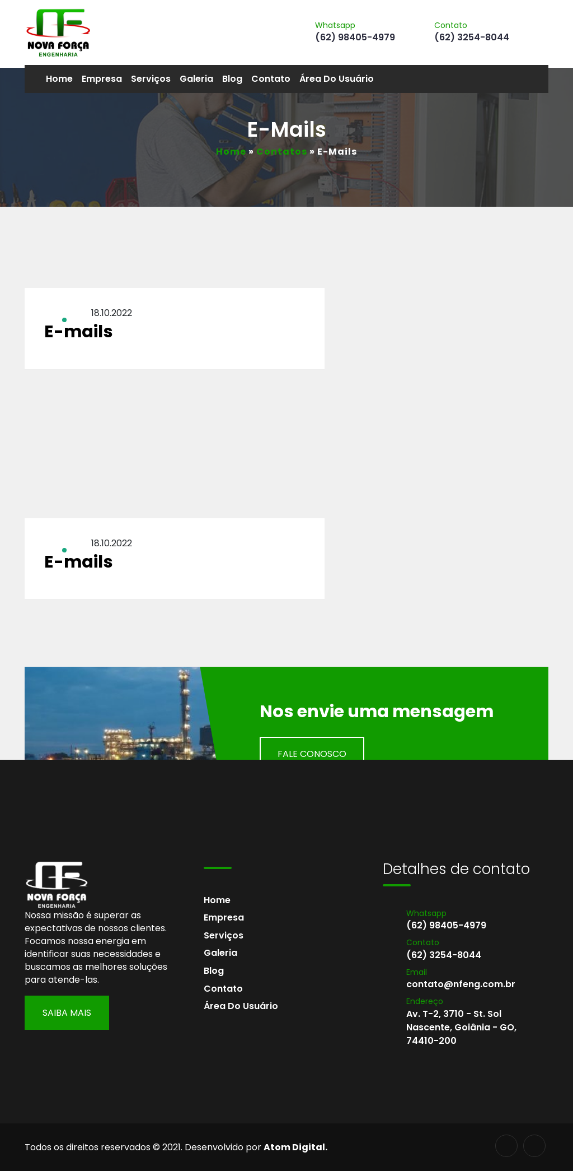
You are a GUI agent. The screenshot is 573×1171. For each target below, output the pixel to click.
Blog (232, 78)
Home (59, 78)
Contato (270, 78)
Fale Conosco (312, 753)
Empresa (102, 78)
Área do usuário (336, 78)
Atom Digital (294, 1147)
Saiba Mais (67, 1012)
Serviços (151, 78)
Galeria (196, 78)
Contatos (281, 151)
